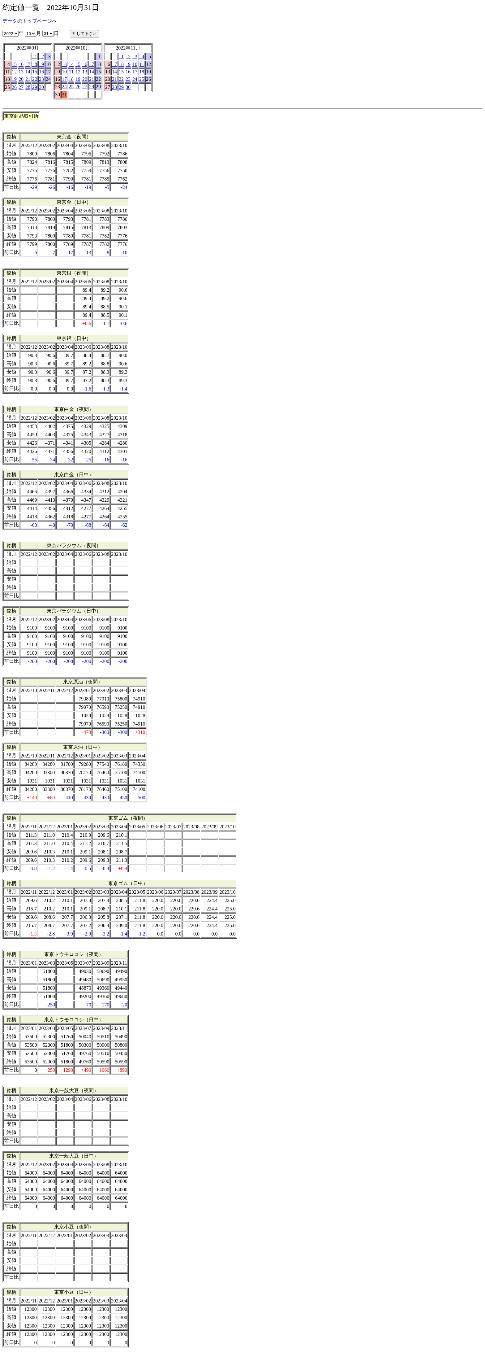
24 (64, 86)
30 (41, 87)
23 (41, 79)
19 (14, 79)
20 (21, 79)
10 (64, 71)
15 (34, 71)
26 (14, 87)
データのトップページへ (29, 21)
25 (71, 86)
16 (41, 71)
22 (34, 79)
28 (27, 87)
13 (21, 71)
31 (64, 94)
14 (27, 71)
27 (21, 87)
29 (34, 87)
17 (64, 79)
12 (14, 71)
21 (27, 79)
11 (71, 71)
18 (71, 79)
